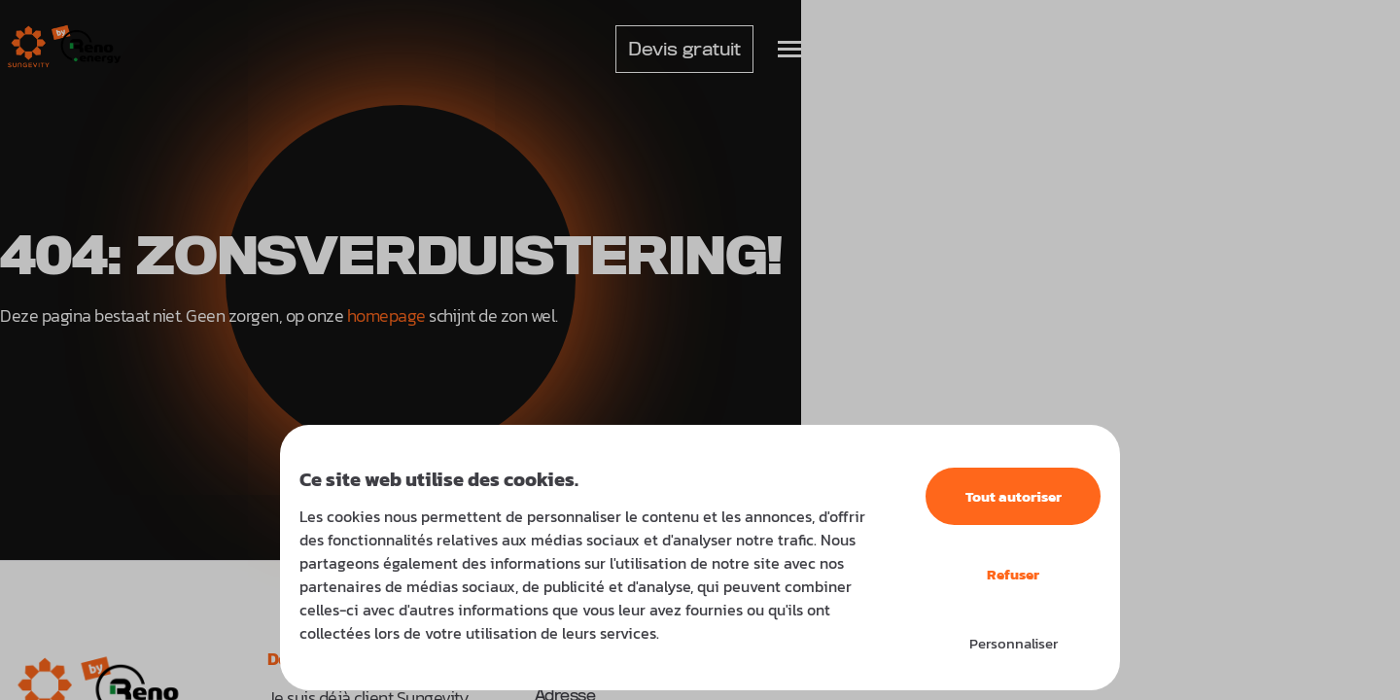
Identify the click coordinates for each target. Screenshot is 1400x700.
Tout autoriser (1013, 496)
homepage (386, 315)
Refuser (1013, 574)
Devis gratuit (684, 49)
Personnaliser (1013, 643)
